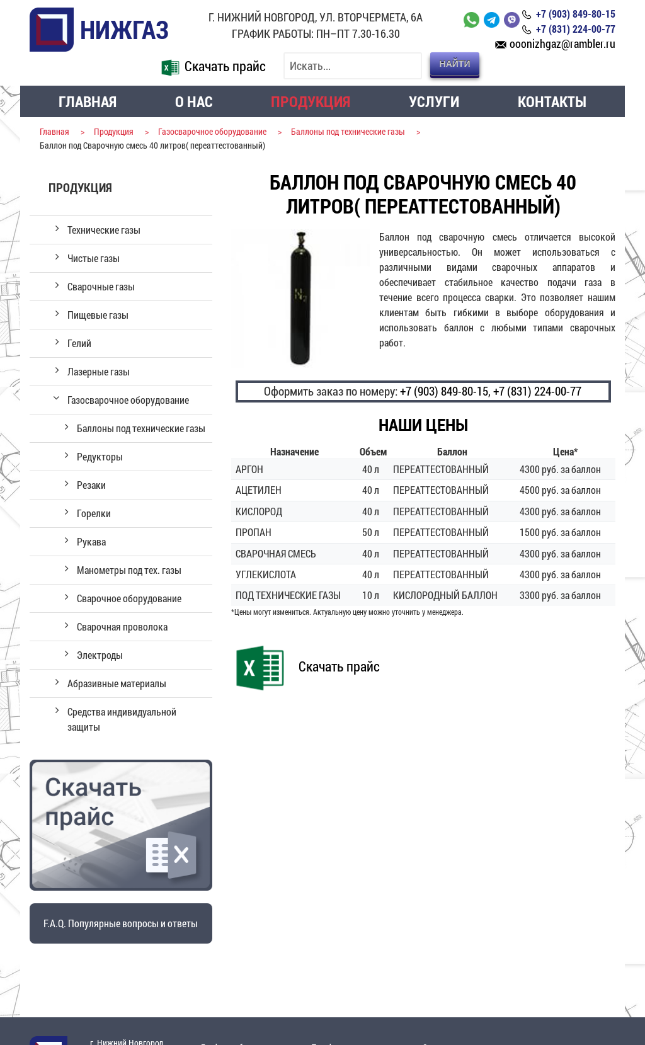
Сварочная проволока (122, 626)
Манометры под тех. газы (129, 569)
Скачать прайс (211, 66)
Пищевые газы (97, 314)
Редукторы (100, 456)
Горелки (94, 513)
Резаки (91, 484)
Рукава (91, 541)
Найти (455, 64)
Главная (88, 101)
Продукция (310, 101)
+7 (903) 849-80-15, (445, 391)
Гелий (79, 343)
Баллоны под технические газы (141, 428)
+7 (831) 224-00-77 (537, 391)
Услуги (434, 101)
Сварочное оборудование (129, 598)
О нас (194, 101)
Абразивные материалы (116, 683)
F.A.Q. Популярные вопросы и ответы (120, 923)
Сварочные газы (101, 286)
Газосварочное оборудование (128, 399)
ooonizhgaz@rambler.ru (562, 44)
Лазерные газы (98, 371)
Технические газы (103, 229)
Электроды (100, 654)
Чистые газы (93, 258)
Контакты (552, 101)
